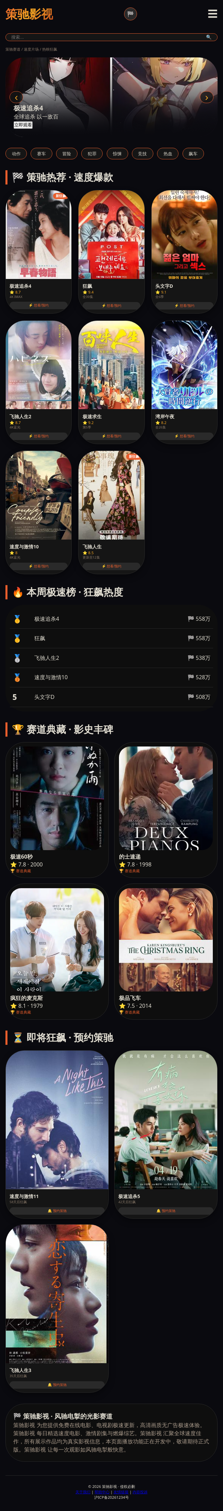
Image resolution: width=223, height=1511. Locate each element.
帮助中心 (102, 1491)
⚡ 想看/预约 (39, 305)
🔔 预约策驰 (57, 1211)
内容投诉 (140, 1491)
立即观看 (23, 124)
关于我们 (82, 1491)
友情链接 (121, 1491)
